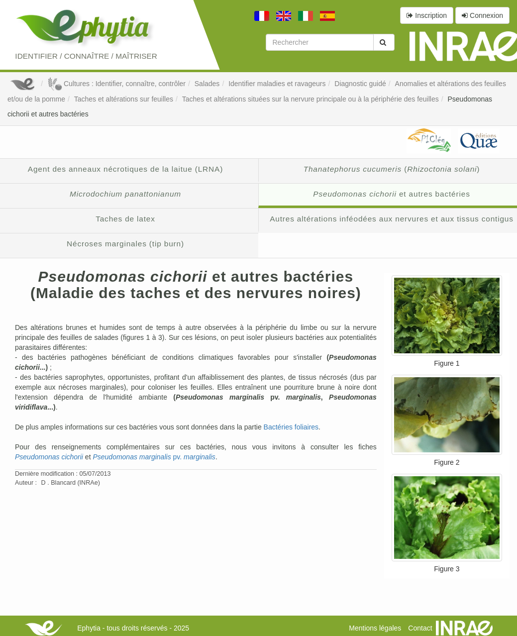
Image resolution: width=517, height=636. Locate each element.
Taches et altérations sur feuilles (123, 99)
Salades (207, 84)
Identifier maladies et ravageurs (276, 84)
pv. (154, 457)
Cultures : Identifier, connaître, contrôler (116, 84)
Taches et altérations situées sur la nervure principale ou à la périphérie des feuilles (310, 99)
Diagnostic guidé (360, 84)
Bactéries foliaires (291, 427)
